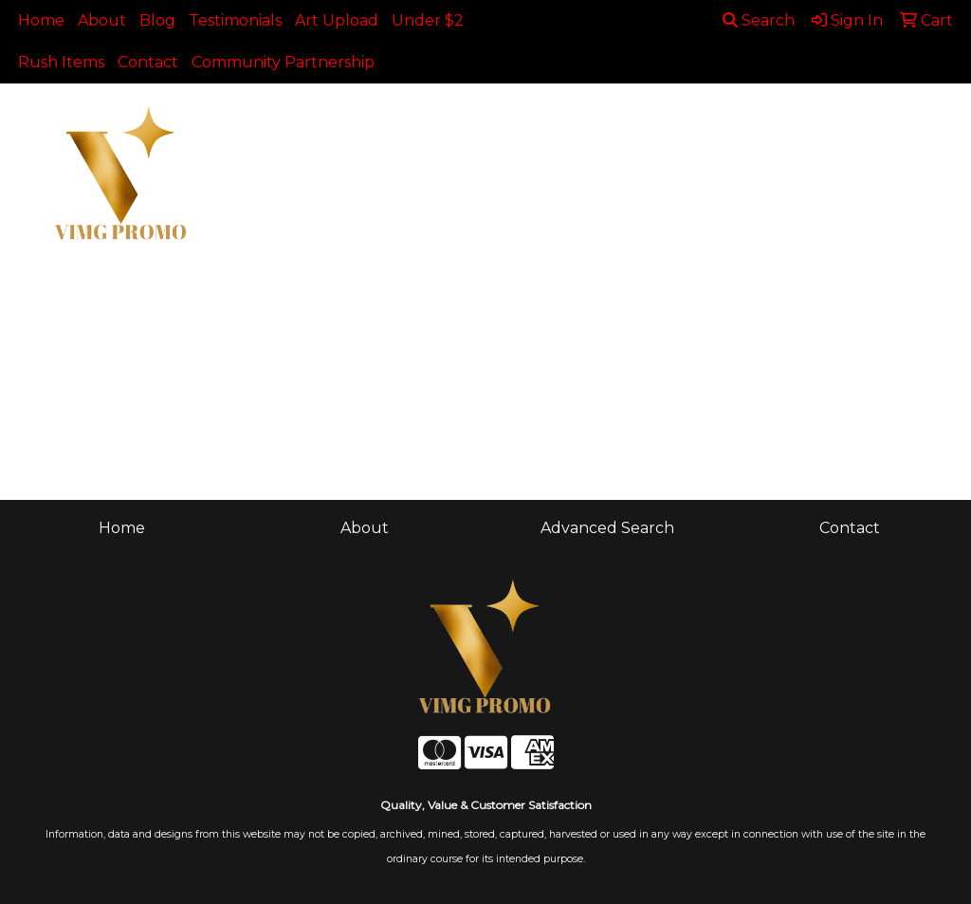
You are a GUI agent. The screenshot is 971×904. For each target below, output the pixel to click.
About (102, 20)
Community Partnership (283, 62)
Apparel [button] (280, 125)
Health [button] (807, 125)
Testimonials (235, 20)
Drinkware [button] (537, 125)
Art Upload (336, 20)
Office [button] (888, 125)
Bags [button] (448, 125)
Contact (148, 62)
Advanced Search (607, 528)
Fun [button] (624, 125)
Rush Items (61, 62)
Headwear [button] (710, 125)
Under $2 (428, 20)
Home (41, 20)
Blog (157, 20)
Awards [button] (370, 125)
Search (759, 20)
